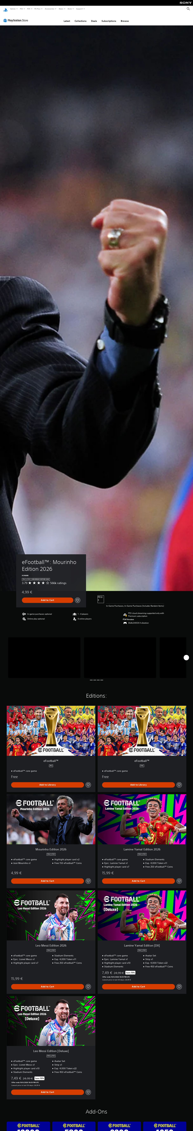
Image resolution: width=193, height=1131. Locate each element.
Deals (94, 18)
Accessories (49, 9)
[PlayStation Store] (16, 17)
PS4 (28, 9)
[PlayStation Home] (5, 9)
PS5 (21, 9)
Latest (67, 18)
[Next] (186, 654)
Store (69, 9)
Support (79, 9)
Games (12, 9)
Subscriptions (109, 18)
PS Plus (37, 9)
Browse (125, 18)
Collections (81, 18)
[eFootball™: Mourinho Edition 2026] (44, 654)
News (61, 9)
